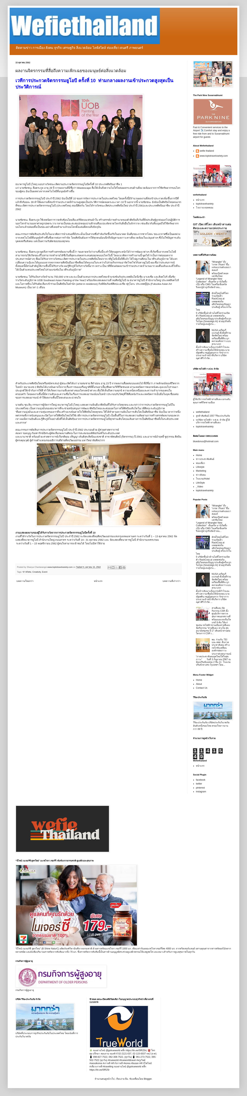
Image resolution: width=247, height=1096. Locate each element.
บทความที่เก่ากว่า (171, 581)
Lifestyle (200, 467)
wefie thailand (207, 151)
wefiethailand (202, 412)
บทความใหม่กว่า (25, 581)
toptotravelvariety (204, 203)
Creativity (36, 572)
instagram (201, 791)
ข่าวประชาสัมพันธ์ (205, 459)
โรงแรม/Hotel (203, 478)
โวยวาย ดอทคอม (204, 207)
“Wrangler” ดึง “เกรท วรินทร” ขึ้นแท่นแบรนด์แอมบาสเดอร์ (221, 266)
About (199, 684)
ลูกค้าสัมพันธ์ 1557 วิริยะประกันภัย (213, 415)
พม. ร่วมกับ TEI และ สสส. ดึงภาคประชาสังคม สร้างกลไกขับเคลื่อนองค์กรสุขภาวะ (221, 645)
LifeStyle (200, 482)
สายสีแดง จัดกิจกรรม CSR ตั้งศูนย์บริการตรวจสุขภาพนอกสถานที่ (221, 612)
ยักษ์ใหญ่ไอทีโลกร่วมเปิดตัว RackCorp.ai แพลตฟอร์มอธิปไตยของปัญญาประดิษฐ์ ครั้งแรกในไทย (213, 301)
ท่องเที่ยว (200, 463)
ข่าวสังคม (27, 572)
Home (199, 455)
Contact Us (201, 688)
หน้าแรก (98, 581)
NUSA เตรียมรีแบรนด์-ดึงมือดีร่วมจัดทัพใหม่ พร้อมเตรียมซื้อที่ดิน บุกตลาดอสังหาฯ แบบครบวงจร (221, 337)
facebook (200, 780)
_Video (199, 486)
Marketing (201, 470)
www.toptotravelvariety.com (214, 156)
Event (44, 572)
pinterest (200, 787)
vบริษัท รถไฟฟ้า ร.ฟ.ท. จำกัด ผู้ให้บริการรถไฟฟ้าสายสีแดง (213, 421)
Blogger (148, 1079)
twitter (199, 783)
